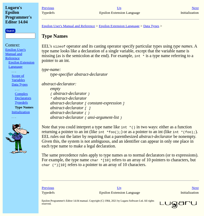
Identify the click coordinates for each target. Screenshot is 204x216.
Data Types (20, 84)
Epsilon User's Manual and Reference (15, 54)
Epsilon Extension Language (21, 64)
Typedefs (21, 102)
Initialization (21, 112)
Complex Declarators (23, 96)
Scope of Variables (18, 78)
